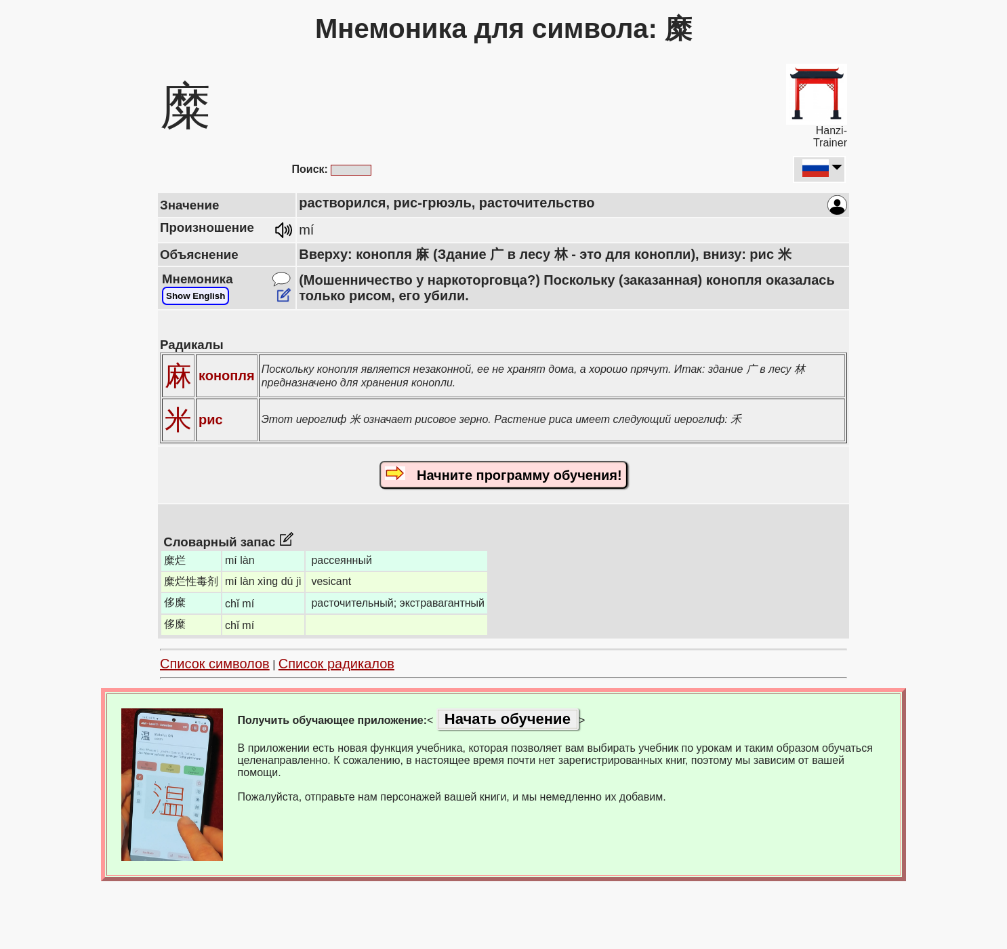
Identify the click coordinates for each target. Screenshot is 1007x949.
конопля (227, 375)
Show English (195, 296)
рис (211, 419)
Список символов (215, 663)
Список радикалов (336, 663)
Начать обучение (508, 718)
